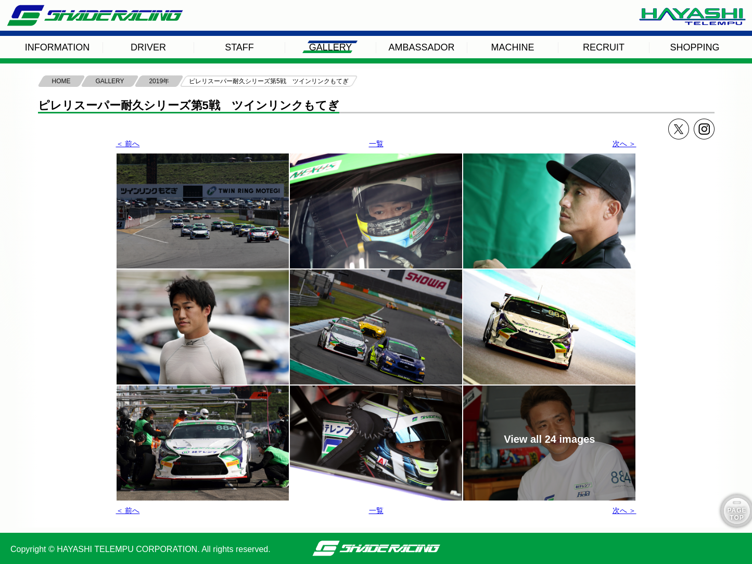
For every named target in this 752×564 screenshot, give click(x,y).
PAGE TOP (736, 514)
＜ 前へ (128, 143)
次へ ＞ (624, 143)
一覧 (376, 143)
